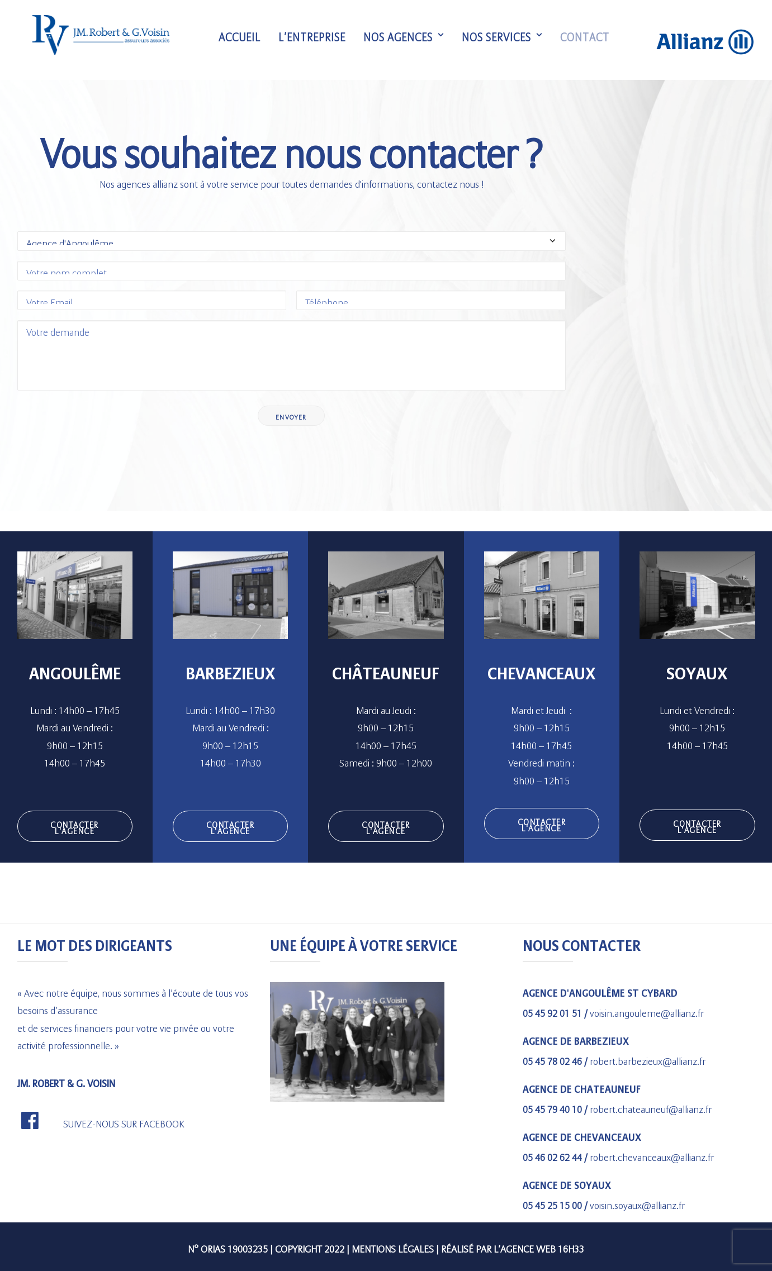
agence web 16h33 (542, 1246)
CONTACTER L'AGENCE (75, 826)
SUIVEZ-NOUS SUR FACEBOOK (123, 1121)
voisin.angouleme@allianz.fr (647, 1011)
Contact (588, 40)
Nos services (505, 40)
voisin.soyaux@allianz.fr (637, 1203)
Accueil (243, 40)
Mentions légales (393, 1246)
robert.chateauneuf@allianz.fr (651, 1107)
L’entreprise (315, 40)
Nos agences (407, 40)
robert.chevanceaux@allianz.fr (652, 1155)
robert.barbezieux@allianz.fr (647, 1059)
